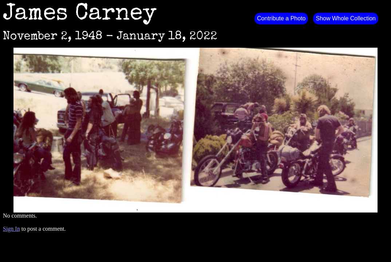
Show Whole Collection (346, 18)
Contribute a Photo (281, 18)
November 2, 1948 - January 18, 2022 (110, 37)
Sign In (11, 229)
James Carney (80, 14)
